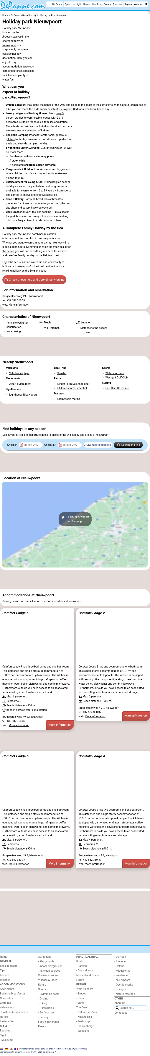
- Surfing (43, 1017)
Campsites (6, 998)
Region (128, 4)
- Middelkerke (122, 970)
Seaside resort (8, 966)
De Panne (57, 4)
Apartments (7, 989)
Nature (42, 984)
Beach (86, 4)
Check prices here (34, 279)
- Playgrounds (46, 961)
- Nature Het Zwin (86, 1012)
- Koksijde (120, 989)
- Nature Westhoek (125, 994)
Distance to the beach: (93, 328)
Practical (117, 4)
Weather (138, 4)
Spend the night (73, 4)
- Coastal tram (84, 970)
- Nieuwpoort (7, 1007)
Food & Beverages (49, 1021)
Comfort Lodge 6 (15, 613)
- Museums (6, 1040)
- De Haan (120, 956)
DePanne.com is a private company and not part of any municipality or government (53, 1049)
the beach (8, 251)
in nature (40, 242)
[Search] (146, 4)
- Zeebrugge (83, 1021)
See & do (96, 4)
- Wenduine (83, 1030)
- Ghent (80, 998)
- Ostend (119, 966)
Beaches (5, 1030)
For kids (4, 975)
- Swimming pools (48, 994)
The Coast (82, 1007)
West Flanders (84, 989)
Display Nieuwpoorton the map (75, 519)
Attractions (44, 956)
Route (79, 961)
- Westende (121, 975)
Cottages (5, 1003)
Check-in (12, 444)
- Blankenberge (85, 1026)
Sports (42, 989)
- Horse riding (46, 1008)
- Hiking (42, 1003)
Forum (80, 979)
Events (107, 4)
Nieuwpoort (9, 45)
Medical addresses (87, 975)
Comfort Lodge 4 (92, 756)
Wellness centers (48, 975)
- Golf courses (46, 1012)
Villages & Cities (47, 980)
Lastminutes (7, 1021)
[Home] (48, 4)
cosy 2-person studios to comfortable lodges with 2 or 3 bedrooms (35, 118)
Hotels (4, 1016)
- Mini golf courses (49, 970)
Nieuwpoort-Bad (68, 109)
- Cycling (43, 998)
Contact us (120, 1012)
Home (3, 956)
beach (100, 109)
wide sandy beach (44, 109)
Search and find (128, 444)
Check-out (50, 444)
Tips (2, 970)
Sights (3, 1035)
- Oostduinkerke (123, 984)
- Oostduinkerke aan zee (14, 1012)
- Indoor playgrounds (50, 966)
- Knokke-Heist (84, 1016)
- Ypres (80, 1003)
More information (19, 304)
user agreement (6, 1052)
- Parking (81, 966)
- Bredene (120, 961)
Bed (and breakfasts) (12, 993)
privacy (18, 1052)
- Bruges (81, 993)
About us (119, 1003)
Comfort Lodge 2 (92, 613)
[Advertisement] (75, 346)
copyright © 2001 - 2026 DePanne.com (38, 1052)
